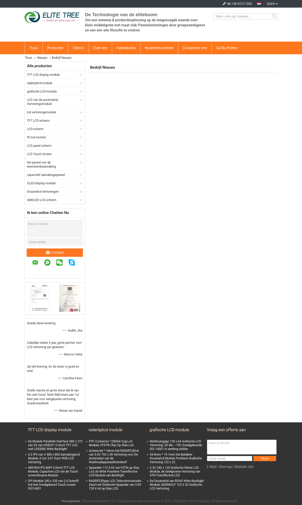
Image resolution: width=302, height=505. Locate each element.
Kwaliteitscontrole (159, 48)
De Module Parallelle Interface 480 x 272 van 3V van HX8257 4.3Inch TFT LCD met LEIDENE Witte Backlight (55, 445)
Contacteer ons (195, 48)
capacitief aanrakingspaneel (46, 175)
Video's (78, 48)
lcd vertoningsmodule (41, 112)
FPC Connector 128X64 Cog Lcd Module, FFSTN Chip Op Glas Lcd (111, 443)
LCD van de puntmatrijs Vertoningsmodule (43, 102)
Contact (55, 252)
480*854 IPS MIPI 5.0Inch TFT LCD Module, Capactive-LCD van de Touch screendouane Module (53, 471)
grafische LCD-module (42, 91)
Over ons (100, 48)
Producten (55, 48)
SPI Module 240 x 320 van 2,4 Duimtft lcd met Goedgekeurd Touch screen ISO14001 (53, 484)
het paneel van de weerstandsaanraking (41, 164)
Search (275, 16)
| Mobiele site (243, 467)
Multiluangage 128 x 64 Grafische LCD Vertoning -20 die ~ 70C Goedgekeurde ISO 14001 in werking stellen (176, 445)
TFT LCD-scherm (38, 120)
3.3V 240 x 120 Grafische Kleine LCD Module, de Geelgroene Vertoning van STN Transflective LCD (175, 471)
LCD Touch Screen (39, 154)
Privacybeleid (71, 501)
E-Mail (212, 467)
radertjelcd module (39, 83)
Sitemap (225, 467)
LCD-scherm (35, 129)
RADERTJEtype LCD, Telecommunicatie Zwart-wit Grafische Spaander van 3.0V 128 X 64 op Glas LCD (115, 484)
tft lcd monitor (36, 137)
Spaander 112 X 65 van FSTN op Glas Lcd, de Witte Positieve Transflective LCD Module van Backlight (114, 471)
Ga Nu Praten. (227, 48)
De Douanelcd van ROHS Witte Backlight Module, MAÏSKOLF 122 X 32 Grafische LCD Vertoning (177, 484)
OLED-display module (41, 183)
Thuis (33, 48)
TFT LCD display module (43, 75)
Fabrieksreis (126, 48)
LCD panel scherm (39, 146)
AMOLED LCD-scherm (42, 200)
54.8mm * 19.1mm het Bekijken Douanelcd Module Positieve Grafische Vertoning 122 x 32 (176, 458)
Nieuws (42, 58)
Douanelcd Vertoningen (43, 191)
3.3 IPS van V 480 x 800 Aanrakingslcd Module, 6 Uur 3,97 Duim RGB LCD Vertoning (54, 458)
